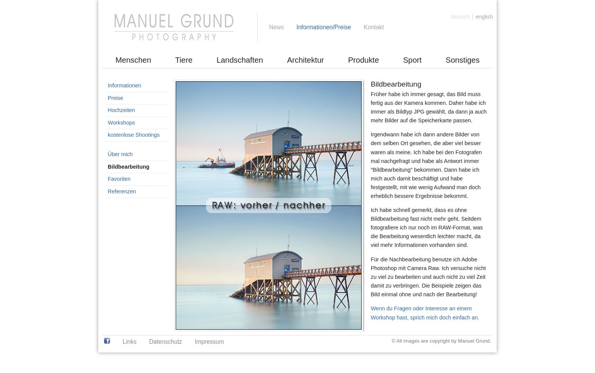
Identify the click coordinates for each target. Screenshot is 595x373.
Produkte (363, 60)
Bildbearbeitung (129, 167)
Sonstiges (462, 60)
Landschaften (240, 60)
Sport (412, 60)
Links (129, 341)
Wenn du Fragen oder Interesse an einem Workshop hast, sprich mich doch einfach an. (425, 312)
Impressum (209, 341)
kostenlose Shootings (134, 135)
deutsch (460, 17)
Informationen (124, 85)
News (276, 27)
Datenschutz (165, 341)
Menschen (133, 60)
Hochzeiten (121, 110)
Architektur (305, 60)
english (484, 17)
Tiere (184, 60)
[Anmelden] (483, 6)
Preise (115, 98)
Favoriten (119, 179)
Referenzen (122, 191)
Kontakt (374, 27)
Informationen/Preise (323, 27)
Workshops (121, 123)
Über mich (120, 154)
